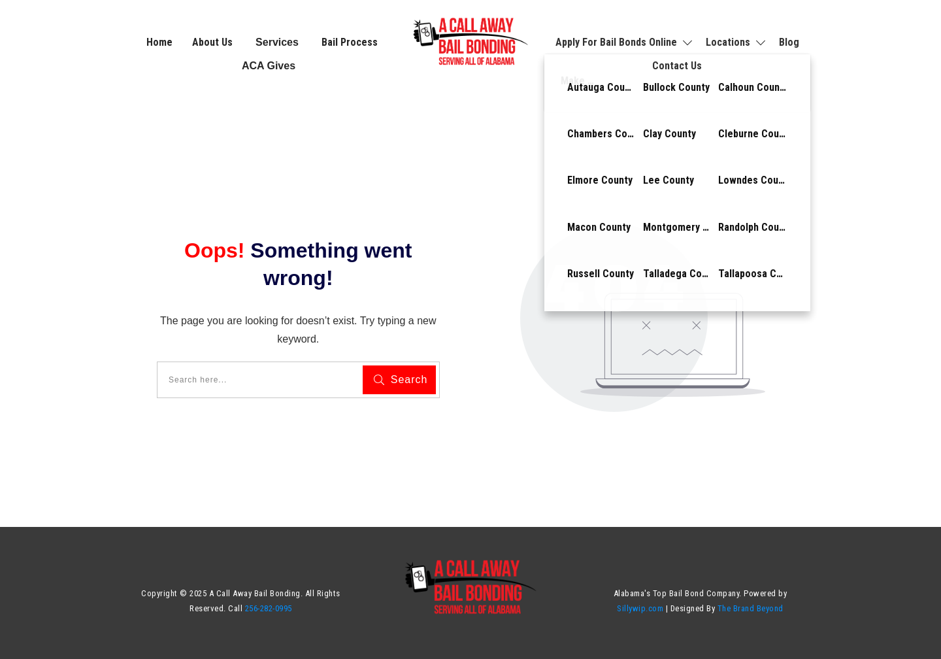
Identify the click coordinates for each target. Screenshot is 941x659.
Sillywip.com (640, 608)
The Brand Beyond (751, 608)
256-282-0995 (268, 608)
